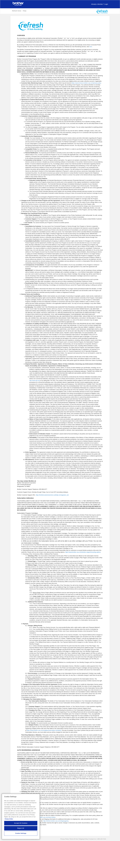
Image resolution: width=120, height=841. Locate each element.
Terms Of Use (74, 839)
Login (99, 4)
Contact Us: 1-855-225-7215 (97, 839)
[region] (21, 818)
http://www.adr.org (34, 380)
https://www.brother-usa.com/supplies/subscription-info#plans (44, 730)
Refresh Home (16, 11)
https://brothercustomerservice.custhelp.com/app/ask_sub (52, 495)
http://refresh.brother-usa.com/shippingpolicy (56, 821)
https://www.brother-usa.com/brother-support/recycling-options (83, 552)
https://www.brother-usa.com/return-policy (43, 817)
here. (90, 46)
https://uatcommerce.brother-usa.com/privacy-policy (86, 83)
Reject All (20, 830)
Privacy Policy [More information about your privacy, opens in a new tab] (9, 820)
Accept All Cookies (20, 824)
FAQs (24, 11)
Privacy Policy (64, 839)
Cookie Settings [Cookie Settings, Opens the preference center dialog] (20, 835)
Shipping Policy (83, 839)
